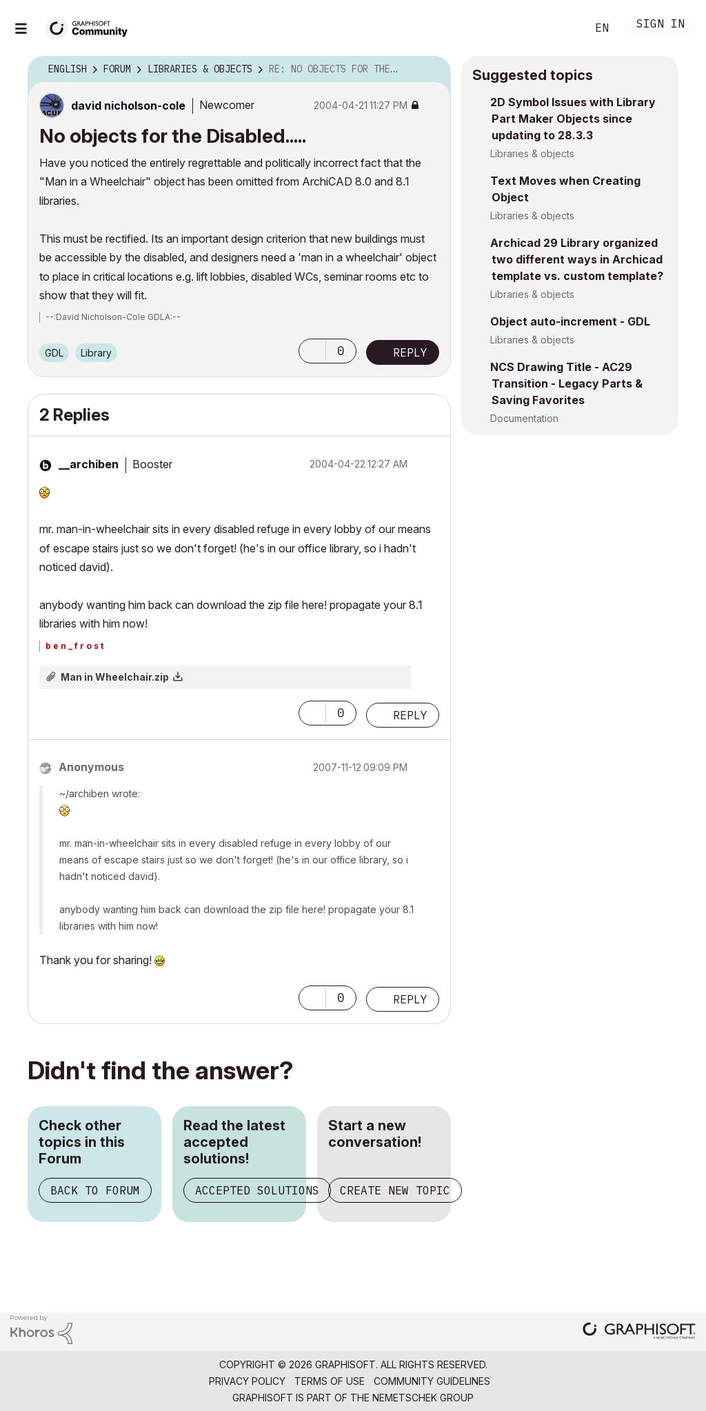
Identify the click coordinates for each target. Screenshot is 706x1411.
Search (560, 28)
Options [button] (432, 69)
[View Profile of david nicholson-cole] (128, 105)
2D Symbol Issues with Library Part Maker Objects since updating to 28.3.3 (573, 118)
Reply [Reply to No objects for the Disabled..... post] (410, 352)
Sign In (660, 25)
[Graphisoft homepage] (639, 1332)
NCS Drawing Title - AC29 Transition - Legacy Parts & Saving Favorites (566, 383)
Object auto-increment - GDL (570, 321)
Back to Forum (95, 1190)
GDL (54, 353)
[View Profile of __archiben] (89, 464)
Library (96, 353)
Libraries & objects (532, 153)
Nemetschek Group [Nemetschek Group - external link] (423, 1397)
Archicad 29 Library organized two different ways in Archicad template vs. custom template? (576, 259)
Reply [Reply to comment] (410, 715)
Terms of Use (329, 1381)
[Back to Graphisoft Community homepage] (91, 26)
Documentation (524, 418)
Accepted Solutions (257, 1190)
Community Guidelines (432, 1381)
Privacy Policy (247, 1381)
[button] (312, 351)
